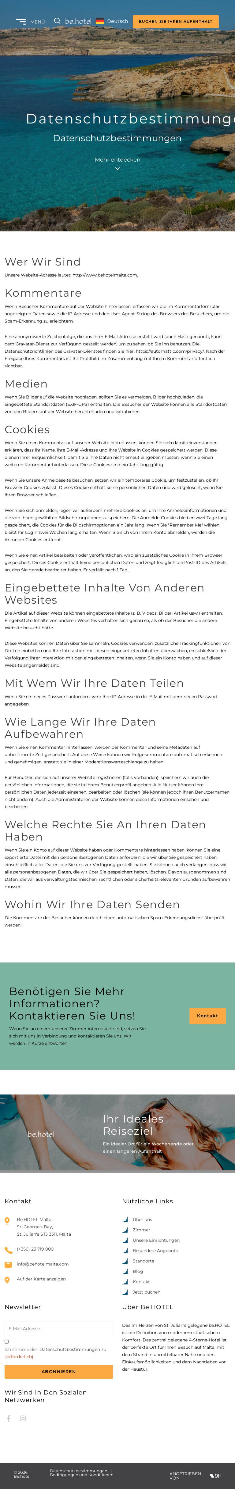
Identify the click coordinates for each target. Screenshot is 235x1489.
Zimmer (141, 1230)
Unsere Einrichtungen (156, 1240)
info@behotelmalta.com (43, 1264)
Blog (138, 1271)
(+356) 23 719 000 (35, 1249)
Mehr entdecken (117, 163)
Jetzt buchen (146, 1292)
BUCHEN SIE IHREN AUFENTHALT (175, 21)
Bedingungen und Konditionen (82, 1474)
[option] (195, 1483)
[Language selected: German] (112, 22)
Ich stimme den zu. (55, 1353)
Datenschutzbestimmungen (69, 1349)
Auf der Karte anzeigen (41, 1279)
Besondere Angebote (155, 1250)
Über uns (142, 1219)
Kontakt (207, 1016)
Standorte (143, 1261)
